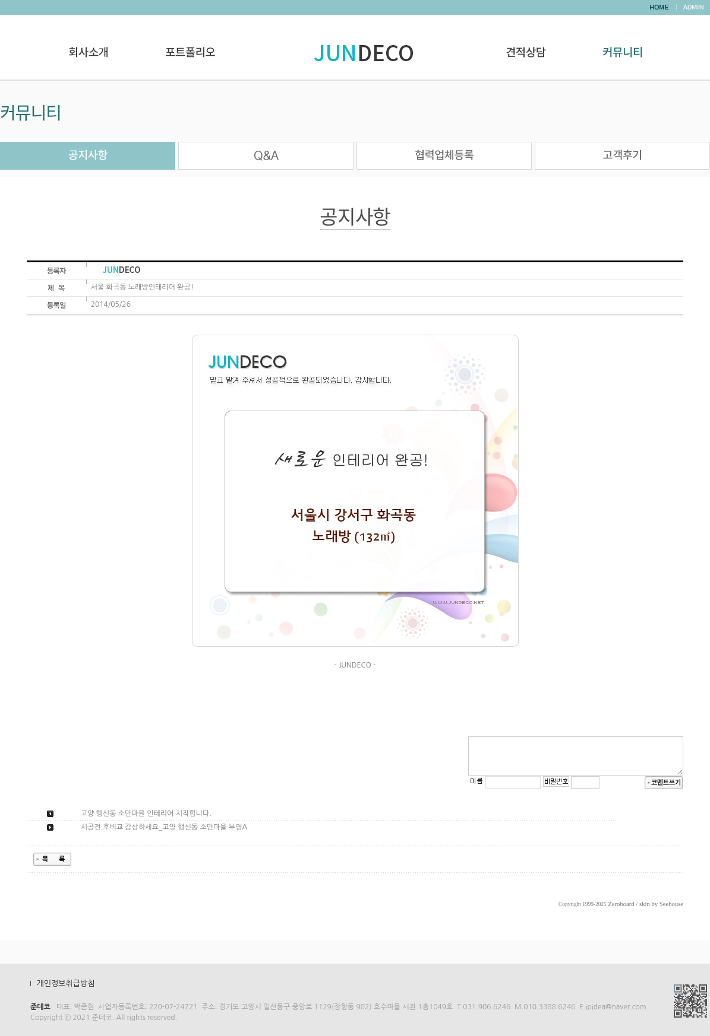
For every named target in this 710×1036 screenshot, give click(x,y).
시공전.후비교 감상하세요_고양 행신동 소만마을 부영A (164, 827)
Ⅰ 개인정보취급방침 (60, 983)
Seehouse (671, 904)
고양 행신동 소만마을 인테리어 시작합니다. (146, 813)
